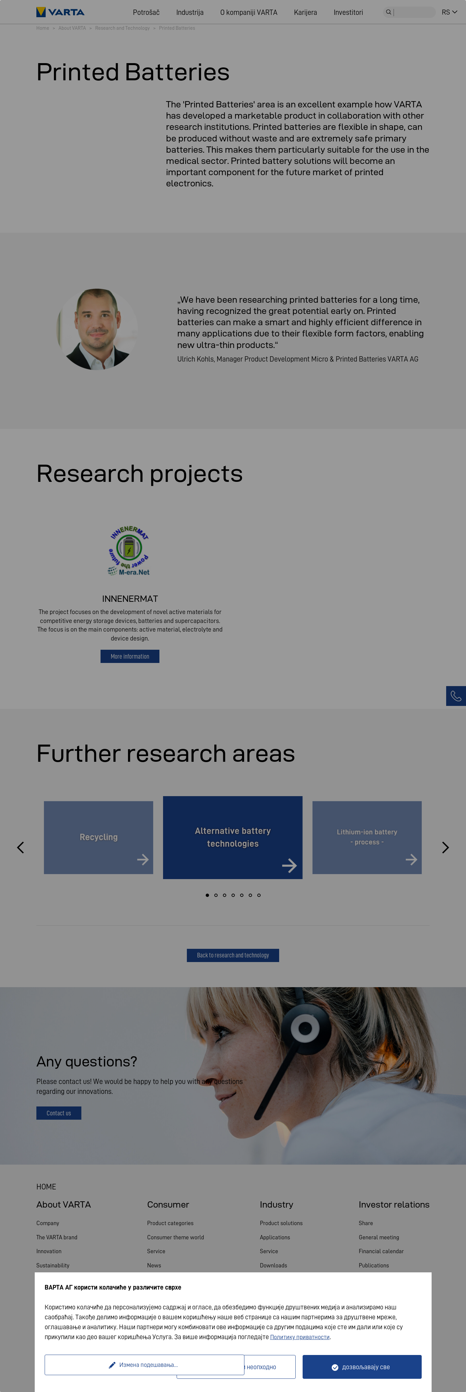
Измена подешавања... (112, 1367)
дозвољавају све (366, 1367)
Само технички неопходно (240, 1367)
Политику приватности (302, 1336)
